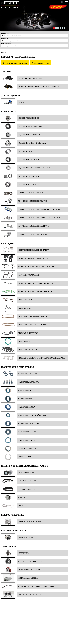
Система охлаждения (13, 531)
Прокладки (7, 243)
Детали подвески (11, 96)
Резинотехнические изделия (17, 367)
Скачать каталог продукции (15, 63)
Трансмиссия (8, 546)
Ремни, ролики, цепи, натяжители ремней (24, 466)
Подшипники (8, 111)
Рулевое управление (12, 515)
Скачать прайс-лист (40, 63)
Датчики (6, 72)
